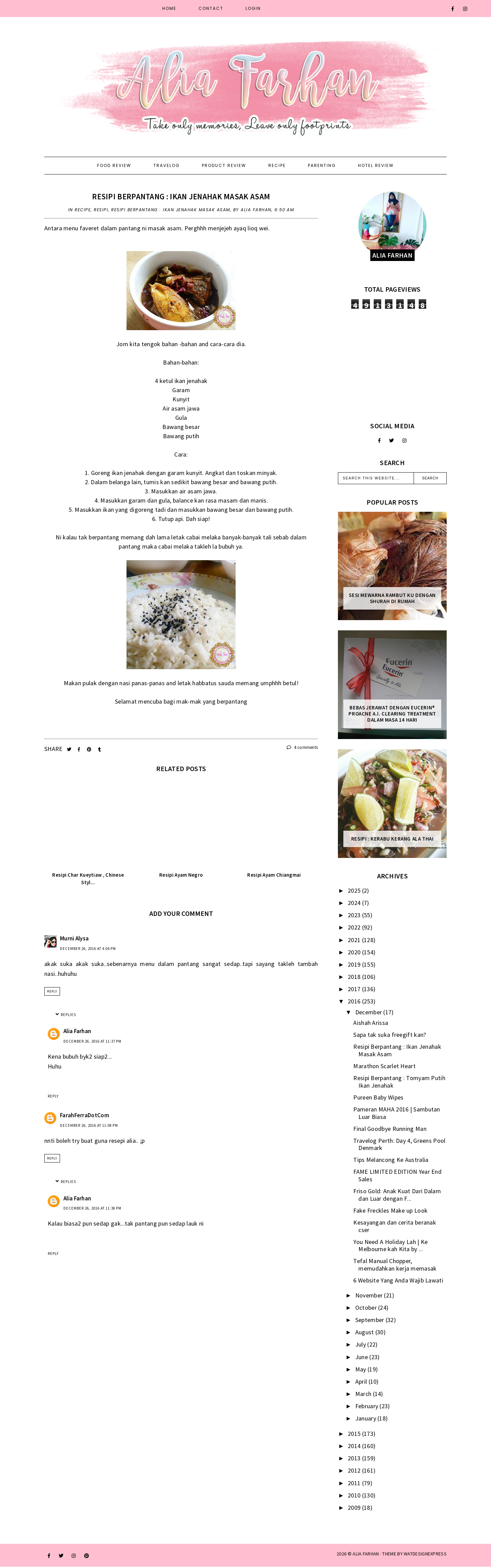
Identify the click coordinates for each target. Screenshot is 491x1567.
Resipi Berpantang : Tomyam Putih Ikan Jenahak (399, 1081)
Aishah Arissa (370, 1023)
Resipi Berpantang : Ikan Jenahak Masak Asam (181, 196)
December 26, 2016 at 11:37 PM (92, 1041)
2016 (355, 1001)
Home (169, 8)
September (370, 1320)
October (366, 1307)
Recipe (277, 165)
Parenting (322, 165)
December (369, 1012)
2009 (355, 1507)
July (361, 1344)
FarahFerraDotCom (84, 1115)
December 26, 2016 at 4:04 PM (88, 948)
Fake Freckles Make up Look (390, 1210)
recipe (83, 210)
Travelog (166, 165)
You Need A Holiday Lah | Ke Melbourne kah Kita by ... (390, 1245)
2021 (355, 940)
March (364, 1394)
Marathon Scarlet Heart (384, 1066)
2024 (355, 903)
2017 (355, 989)
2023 (355, 915)
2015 (355, 1434)
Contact (210, 8)
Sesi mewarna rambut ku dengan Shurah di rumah (392, 598)
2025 (355, 890)
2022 (355, 927)
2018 (355, 977)
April (362, 1381)
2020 (355, 952)
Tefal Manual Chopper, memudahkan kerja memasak (394, 1264)
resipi (101, 210)
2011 (355, 1483)
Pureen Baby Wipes (378, 1097)
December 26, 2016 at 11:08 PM (89, 1125)
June (362, 1357)
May (361, 1369)
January (366, 1418)
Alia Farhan (77, 1031)
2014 (355, 1446)
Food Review (114, 165)
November (369, 1295)
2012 (355, 1470)
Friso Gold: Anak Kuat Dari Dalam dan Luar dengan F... (397, 1194)
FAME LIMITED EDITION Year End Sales (397, 1175)
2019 (355, 964)
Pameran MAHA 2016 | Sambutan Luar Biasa (396, 1113)
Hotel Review (376, 165)
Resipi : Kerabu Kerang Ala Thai (392, 839)
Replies (68, 1014)
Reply (52, 991)
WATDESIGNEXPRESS (425, 1554)
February (367, 1406)
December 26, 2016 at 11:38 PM (92, 1208)
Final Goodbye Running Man (390, 1129)
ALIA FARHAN (366, 1554)
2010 (355, 1495)
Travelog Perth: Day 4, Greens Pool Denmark (399, 1144)
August (365, 1332)
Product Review (224, 165)
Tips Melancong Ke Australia (390, 1160)
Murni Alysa (74, 938)
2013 (355, 1458)
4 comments (302, 747)
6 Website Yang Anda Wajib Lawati (398, 1280)
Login (253, 8)
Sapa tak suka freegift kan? (389, 1035)
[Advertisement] (392, 365)
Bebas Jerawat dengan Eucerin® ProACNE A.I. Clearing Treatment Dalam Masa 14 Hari (392, 714)
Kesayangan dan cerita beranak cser (394, 1226)
